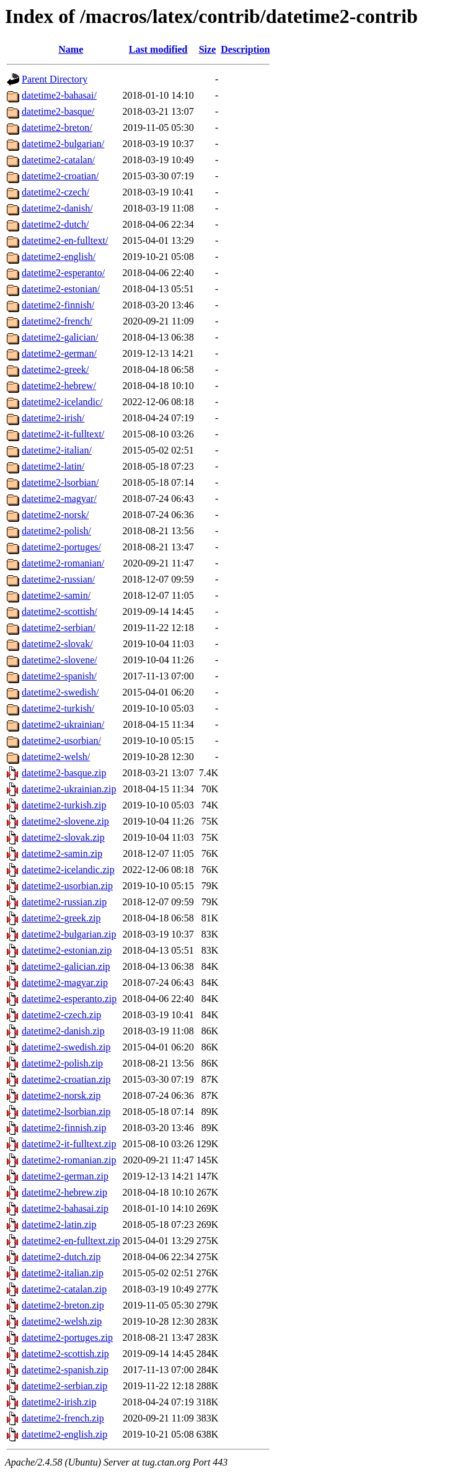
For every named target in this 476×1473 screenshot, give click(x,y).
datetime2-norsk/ (55, 514)
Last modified (158, 49)
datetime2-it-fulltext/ (63, 434)
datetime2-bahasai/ (59, 95)
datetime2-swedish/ (60, 692)
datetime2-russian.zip (64, 902)
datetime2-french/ (57, 321)
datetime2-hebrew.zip (64, 1192)
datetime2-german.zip (65, 1176)
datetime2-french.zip (63, 1418)
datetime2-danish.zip (63, 1031)
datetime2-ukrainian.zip (69, 789)
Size (207, 49)
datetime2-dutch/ (55, 224)
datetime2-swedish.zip (66, 1047)
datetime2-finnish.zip (64, 1127)
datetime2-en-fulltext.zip (71, 1240)
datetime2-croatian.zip (66, 1079)
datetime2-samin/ (56, 595)
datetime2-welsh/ (56, 756)
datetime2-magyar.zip (65, 982)
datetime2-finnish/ (58, 305)
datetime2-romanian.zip (69, 1160)
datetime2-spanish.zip (65, 1369)
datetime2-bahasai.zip (65, 1208)
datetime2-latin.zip (59, 1224)
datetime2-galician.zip (66, 966)
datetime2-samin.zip (62, 853)
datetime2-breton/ (57, 127)
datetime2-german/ (59, 353)
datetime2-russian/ (58, 579)
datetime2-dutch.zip (61, 1256)
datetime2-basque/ (58, 111)
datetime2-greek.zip (61, 918)
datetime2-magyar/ (59, 498)
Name (70, 49)
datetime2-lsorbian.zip (66, 1111)
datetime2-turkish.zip (64, 805)
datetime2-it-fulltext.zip (69, 1144)
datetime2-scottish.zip (65, 1353)
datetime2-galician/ (60, 337)
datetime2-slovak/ (57, 643)
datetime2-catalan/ (58, 159)
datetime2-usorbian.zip (67, 885)
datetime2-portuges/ (61, 547)
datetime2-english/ (58, 256)
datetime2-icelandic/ (62, 401)
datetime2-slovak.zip (63, 837)
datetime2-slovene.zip (65, 821)
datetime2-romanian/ (63, 563)
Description (245, 49)
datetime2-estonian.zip (67, 950)
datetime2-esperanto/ (63, 272)
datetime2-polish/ (56, 531)
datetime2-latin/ (53, 466)
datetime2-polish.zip (62, 1063)
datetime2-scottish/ (59, 611)
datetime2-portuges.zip (67, 1337)
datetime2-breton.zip (63, 1305)
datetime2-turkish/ (58, 708)
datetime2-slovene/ (59, 660)
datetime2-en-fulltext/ (65, 240)
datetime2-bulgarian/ (63, 143)
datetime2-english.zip (64, 1434)
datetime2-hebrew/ (59, 385)
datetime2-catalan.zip (64, 1289)
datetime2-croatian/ (60, 176)
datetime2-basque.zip (64, 773)
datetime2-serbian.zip (64, 1386)
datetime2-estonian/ (61, 289)
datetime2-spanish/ (59, 676)
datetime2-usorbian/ (61, 740)
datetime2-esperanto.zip (69, 998)
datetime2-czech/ (55, 192)
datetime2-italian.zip (63, 1273)
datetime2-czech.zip (61, 1015)
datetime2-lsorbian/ (60, 482)
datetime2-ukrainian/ (63, 724)
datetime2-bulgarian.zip (69, 934)
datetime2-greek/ (55, 369)
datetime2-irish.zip (59, 1402)
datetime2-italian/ (57, 450)
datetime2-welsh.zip (62, 1321)
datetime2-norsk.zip (61, 1095)
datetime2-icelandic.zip (68, 869)
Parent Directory (54, 79)
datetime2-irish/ (53, 418)
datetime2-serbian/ (58, 627)
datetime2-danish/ (57, 208)
